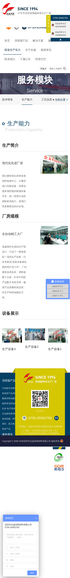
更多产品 (6, 429)
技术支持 (6, 452)
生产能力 (27, 99)
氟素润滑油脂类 (9, 398)
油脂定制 (6, 457)
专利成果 (42, 462)
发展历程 (42, 447)
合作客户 (42, 467)
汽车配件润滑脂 (9, 388)
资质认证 (42, 457)
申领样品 (6, 477)
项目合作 (6, 462)
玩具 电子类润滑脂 (10, 408)
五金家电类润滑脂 (10, 413)
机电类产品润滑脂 (10, 393)
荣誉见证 (42, 452)
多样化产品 (7, 482)
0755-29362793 (60, 18)
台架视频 (42, 472)
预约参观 (6, 472)
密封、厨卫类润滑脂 (11, 424)
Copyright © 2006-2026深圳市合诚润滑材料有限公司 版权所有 (31, 441)
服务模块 (7, 434)
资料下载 (6, 467)
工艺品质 (46, 99)
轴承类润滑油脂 (9, 403)
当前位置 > (61, 99)
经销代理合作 (8, 447)
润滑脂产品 (8, 380)
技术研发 (7, 99)
